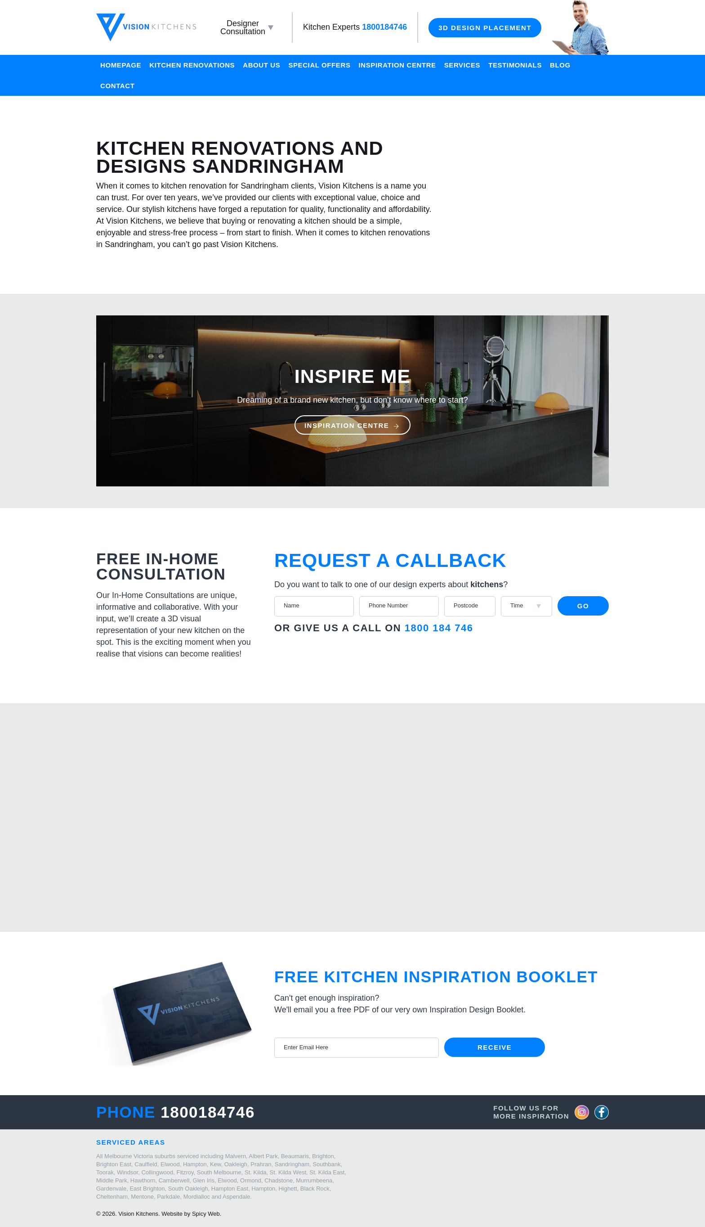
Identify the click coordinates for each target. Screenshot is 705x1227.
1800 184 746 (439, 628)
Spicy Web (206, 1213)
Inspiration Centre (397, 65)
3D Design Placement (484, 27)
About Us (261, 65)
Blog (560, 65)
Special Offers (319, 65)
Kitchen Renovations (192, 65)
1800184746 (384, 26)
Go (583, 606)
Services (462, 65)
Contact (117, 86)
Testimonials (515, 65)
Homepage (120, 65)
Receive (494, 1047)
